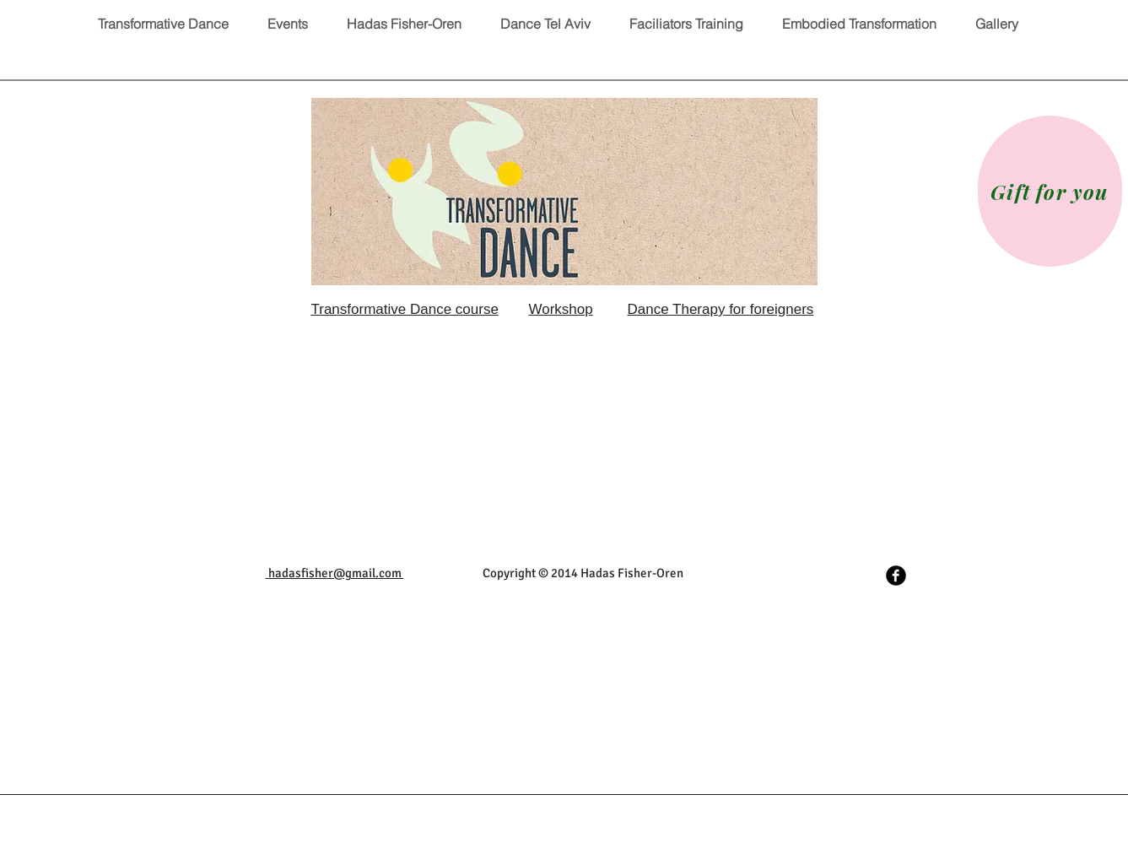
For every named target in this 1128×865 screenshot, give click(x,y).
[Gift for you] (1050, 191)
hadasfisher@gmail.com (335, 573)
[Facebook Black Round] (896, 575)
